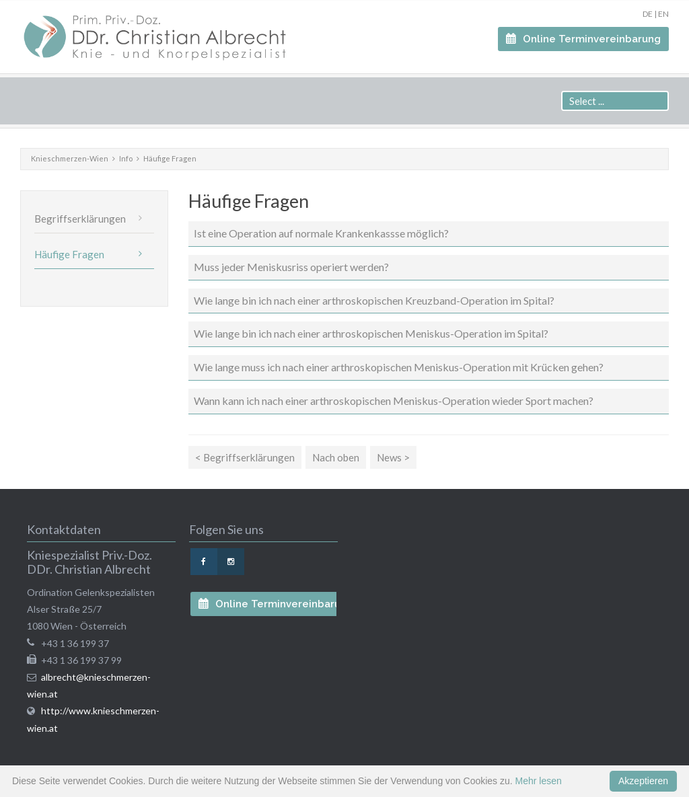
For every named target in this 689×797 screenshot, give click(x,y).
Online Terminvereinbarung (590, 39)
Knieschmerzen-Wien (69, 158)
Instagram (230, 561)
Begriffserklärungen (80, 219)
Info (126, 158)
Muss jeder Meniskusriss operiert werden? (291, 266)
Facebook (203, 561)
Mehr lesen (538, 780)
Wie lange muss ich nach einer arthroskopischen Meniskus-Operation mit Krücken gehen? (399, 366)
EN (663, 14)
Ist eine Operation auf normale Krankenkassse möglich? (321, 233)
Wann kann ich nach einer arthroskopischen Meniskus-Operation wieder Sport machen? (393, 400)
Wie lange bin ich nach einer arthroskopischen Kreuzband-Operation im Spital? (374, 300)
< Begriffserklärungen (245, 457)
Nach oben (335, 457)
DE (648, 14)
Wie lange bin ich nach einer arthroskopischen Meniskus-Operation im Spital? (371, 333)
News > (393, 457)
